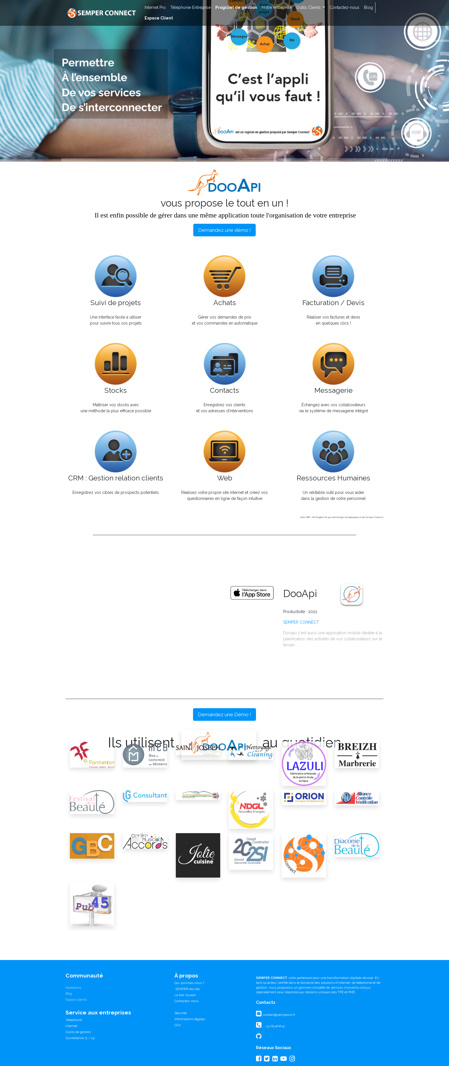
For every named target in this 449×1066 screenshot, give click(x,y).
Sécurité (180, 1013)
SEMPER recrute (187, 989)
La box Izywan (185, 995)
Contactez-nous (186, 1001)
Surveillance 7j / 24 (80, 1038)
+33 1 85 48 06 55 (275, 1026)
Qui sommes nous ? (189, 983)
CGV (177, 1025)
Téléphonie (74, 1020)
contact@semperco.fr (278, 1015)
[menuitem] (155, 7)
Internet (71, 1026)
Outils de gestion (78, 1032)
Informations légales (189, 1019)
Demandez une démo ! (224, 230)
